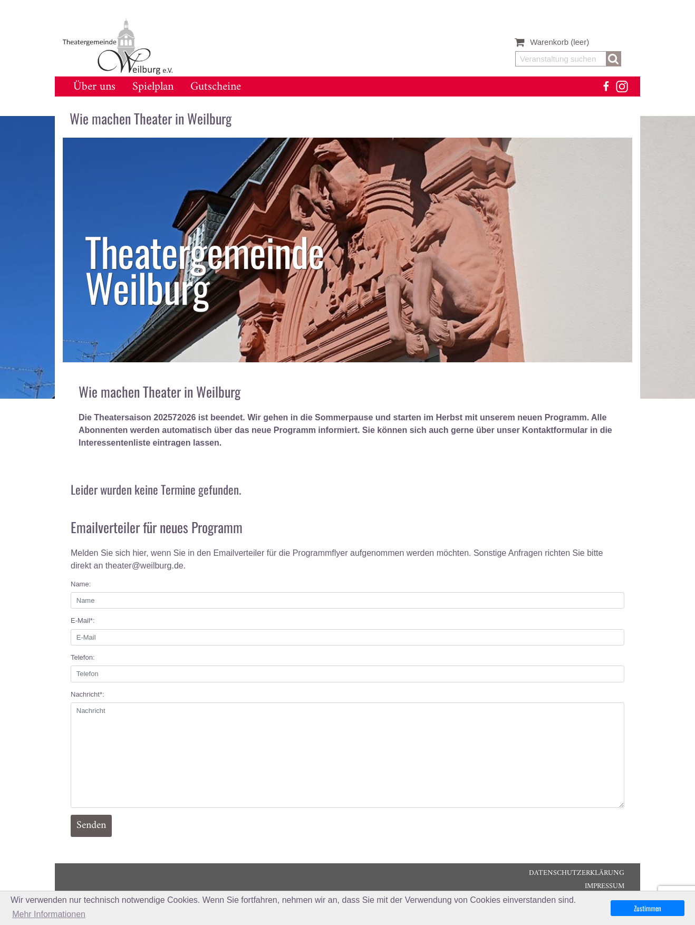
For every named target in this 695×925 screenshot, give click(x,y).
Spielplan (152, 86)
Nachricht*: (87, 694)
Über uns (94, 86)
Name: (81, 584)
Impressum (604, 886)
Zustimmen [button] (647, 908)
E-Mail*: (83, 620)
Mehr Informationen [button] (48, 914)
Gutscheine (215, 86)
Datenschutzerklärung (576, 873)
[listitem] (347, 250)
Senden (91, 825)
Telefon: (83, 657)
